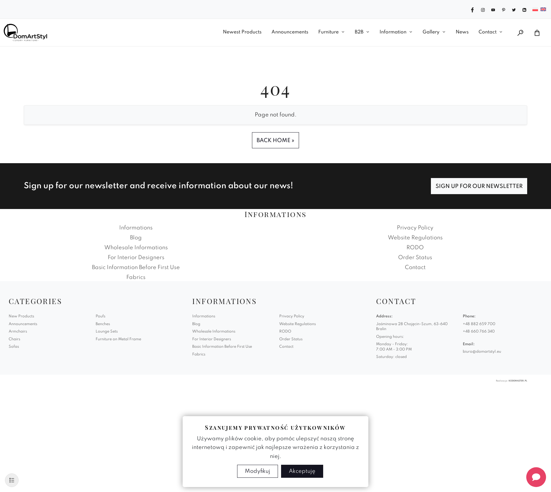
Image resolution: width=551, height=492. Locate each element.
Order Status (415, 257)
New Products (21, 316)
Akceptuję (302, 471)
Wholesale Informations (136, 247)
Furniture (328, 32)
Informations (136, 228)
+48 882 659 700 (479, 324)
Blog (136, 238)
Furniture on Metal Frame (118, 339)
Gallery (431, 32)
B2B (359, 32)
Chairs (14, 339)
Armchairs (18, 331)
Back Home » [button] (275, 140)
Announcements (289, 32)
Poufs (100, 316)
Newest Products (242, 32)
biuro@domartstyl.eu (482, 352)
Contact (488, 32)
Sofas (14, 347)
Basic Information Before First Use (136, 267)
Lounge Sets (107, 331)
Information (393, 32)
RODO (415, 247)
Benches (103, 324)
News (462, 32)
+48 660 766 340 (479, 331)
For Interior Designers (136, 257)
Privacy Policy (415, 228)
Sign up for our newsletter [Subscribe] (479, 186)
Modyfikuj (257, 471)
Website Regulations (415, 238)
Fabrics (135, 277)
